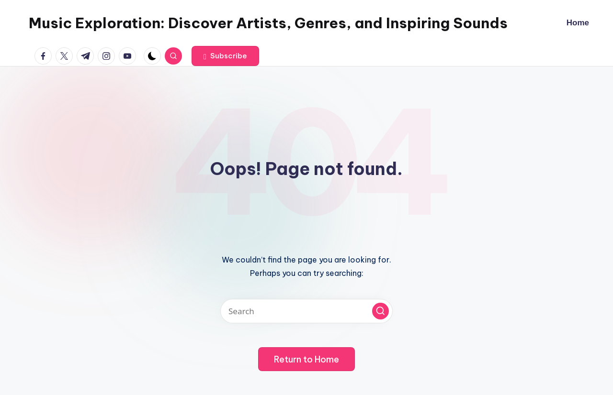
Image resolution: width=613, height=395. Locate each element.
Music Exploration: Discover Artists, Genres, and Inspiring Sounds (268, 23)
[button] (225, 56)
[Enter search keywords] (306, 311)
